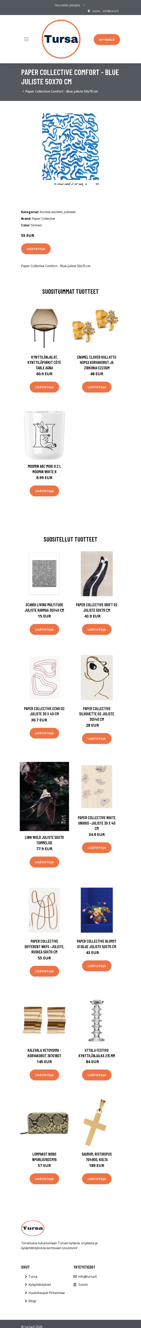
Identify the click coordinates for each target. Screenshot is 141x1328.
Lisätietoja (36, 249)
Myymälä (106, 39)
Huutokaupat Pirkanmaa (47, 1293)
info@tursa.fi (111, 11)
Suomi (96, 11)
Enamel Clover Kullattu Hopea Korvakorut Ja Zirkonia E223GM (96, 362)
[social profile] (84, 5)
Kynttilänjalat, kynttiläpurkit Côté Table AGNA (44, 362)
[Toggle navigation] (26, 39)
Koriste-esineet (51, 212)
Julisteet (70, 212)
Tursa (33, 1276)
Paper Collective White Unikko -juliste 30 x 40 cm (97, 823)
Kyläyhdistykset (40, 1284)
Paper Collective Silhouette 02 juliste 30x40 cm (96, 714)
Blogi (32, 1301)
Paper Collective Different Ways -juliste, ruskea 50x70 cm (44, 946)
